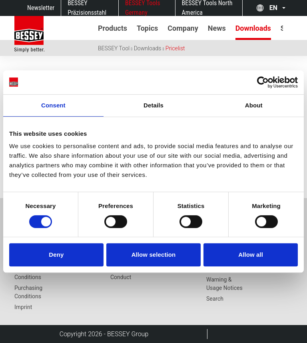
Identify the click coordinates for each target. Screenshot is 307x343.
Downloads (147, 48)
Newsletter (40, 8)
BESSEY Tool (114, 48)
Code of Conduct (120, 273)
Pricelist (175, 48)
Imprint (23, 307)
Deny (56, 254)
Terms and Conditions (27, 273)
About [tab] (254, 105)
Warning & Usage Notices (224, 283)
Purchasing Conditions (28, 292)
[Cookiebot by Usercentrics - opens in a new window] (263, 82)
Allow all (250, 254)
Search (214, 298)
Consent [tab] (53, 105)
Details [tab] (153, 105)
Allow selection (154, 254)
